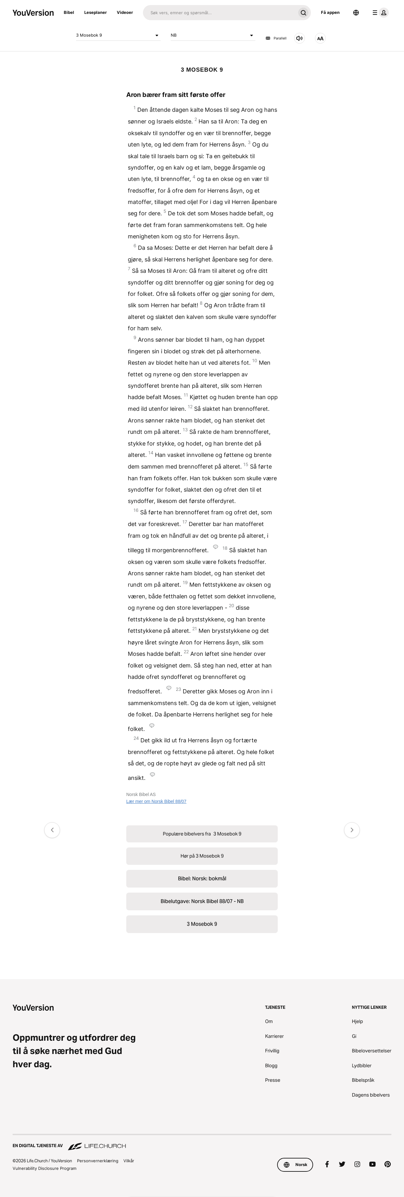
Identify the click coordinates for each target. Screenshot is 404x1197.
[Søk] (219, 13)
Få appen (330, 12)
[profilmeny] (379, 12)
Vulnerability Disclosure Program (44, 1168)
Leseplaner (95, 12)
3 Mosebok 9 (118, 35)
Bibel (69, 12)
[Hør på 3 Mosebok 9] (299, 38)
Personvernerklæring (97, 1160)
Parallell (276, 38)
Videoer (125, 12)
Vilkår (128, 1160)
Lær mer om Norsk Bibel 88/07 (156, 801)
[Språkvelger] (356, 12)
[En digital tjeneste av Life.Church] (202, 1142)
